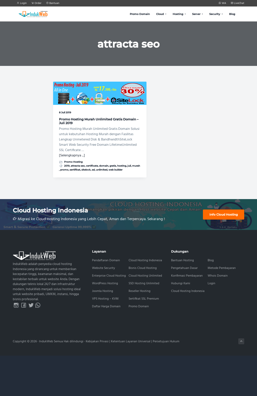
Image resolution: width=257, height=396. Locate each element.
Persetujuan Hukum (166, 381)
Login (211, 323)
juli (71, 202)
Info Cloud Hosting (223, 255)
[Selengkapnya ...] (72, 185)
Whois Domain (218, 316)
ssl (82, 206)
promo (87, 202)
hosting (63, 202)
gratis (86, 199)
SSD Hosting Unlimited (144, 323)
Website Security (103, 308)
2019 (67, 195)
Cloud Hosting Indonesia (145, 300)
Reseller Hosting (139, 331)
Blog (211, 300)
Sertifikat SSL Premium (144, 339)
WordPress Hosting (105, 323)
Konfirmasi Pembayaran (187, 316)
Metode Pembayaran (222, 308)
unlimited (64, 209)
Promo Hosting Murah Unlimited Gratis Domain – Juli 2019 (77, 111)
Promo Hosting (73, 191)
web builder (79, 209)
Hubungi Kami (180, 323)
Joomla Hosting (102, 331)
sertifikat (64, 206)
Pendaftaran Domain (106, 300)
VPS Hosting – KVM (105, 339)
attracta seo (78, 195)
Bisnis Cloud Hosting (143, 308)
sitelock (75, 206)
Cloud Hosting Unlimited (145, 316)
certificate (65, 199)
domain (76, 199)
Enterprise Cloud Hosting (109, 316)
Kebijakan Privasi (97, 381)
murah (78, 202)
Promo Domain (139, 346)
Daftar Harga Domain (106, 346)
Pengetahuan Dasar (184, 308)
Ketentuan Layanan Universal (130, 381)
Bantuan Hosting (182, 300)
